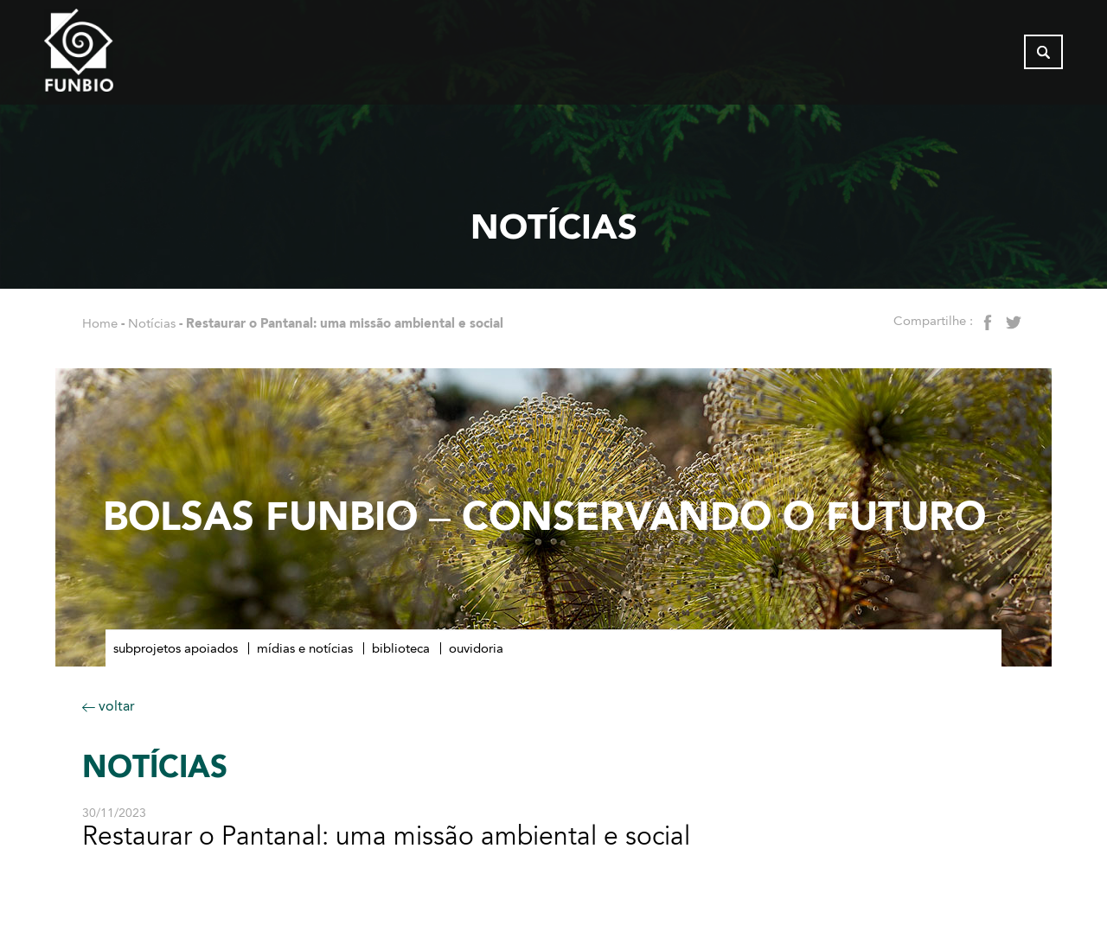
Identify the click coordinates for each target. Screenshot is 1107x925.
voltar (108, 706)
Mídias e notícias (305, 648)
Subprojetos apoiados (175, 648)
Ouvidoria (476, 648)
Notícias (152, 323)
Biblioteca (401, 648)
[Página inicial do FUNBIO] (126, 56)
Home (100, 323)
